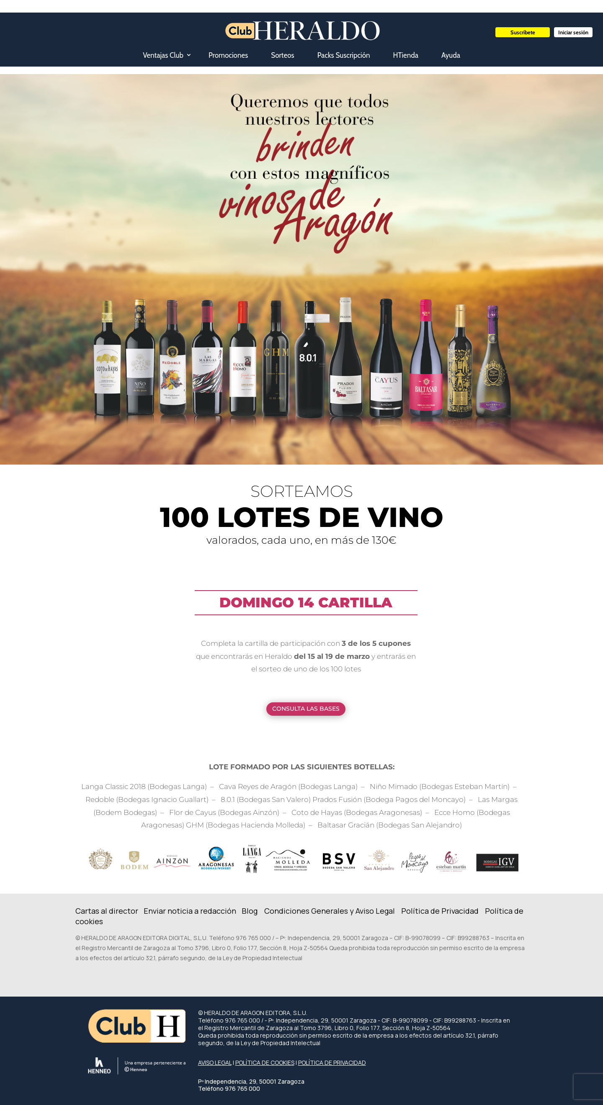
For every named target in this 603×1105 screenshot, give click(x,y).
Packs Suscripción (343, 55)
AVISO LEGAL (215, 1062)
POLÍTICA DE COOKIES (264, 1062)
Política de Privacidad (440, 911)
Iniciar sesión (573, 32)
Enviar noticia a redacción (191, 911)
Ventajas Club (163, 55)
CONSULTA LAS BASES (306, 708)
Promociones (228, 55)
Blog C (256, 911)
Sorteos (282, 55)
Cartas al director (107, 911)
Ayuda (450, 55)
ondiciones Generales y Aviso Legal (332, 911)
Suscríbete (522, 32)
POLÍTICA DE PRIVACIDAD (332, 1062)
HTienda (405, 55)
